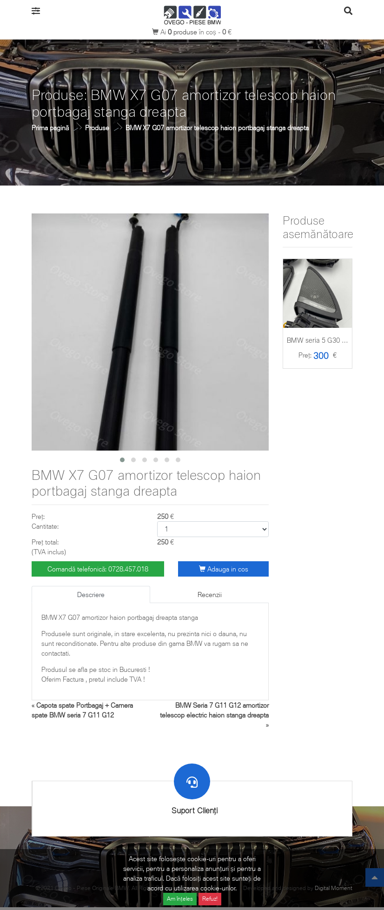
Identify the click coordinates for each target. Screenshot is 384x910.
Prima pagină (50, 128)
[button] (122, 460)
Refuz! (210, 898)
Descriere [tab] (91, 594)
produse (183, 32)
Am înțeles (180, 898)
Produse (97, 128)
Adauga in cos (223, 569)
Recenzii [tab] (210, 594)
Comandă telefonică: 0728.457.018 (97, 569)
